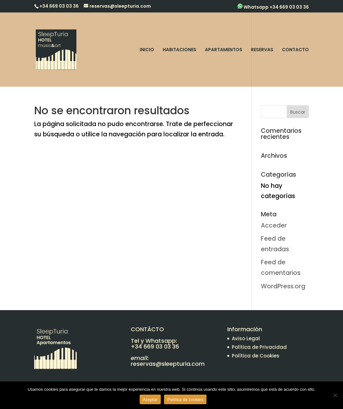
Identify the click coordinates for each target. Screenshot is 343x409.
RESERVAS (262, 50)
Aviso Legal (246, 338)
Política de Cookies (255, 355)
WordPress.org (283, 286)
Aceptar (150, 399)
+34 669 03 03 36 (155, 346)
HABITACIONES (179, 50)
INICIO (147, 50)
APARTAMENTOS (223, 50)
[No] (335, 395)
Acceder (274, 225)
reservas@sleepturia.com (168, 364)
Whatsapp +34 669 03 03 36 (273, 7)
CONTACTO (295, 50)
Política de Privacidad (259, 347)
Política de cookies (185, 399)
